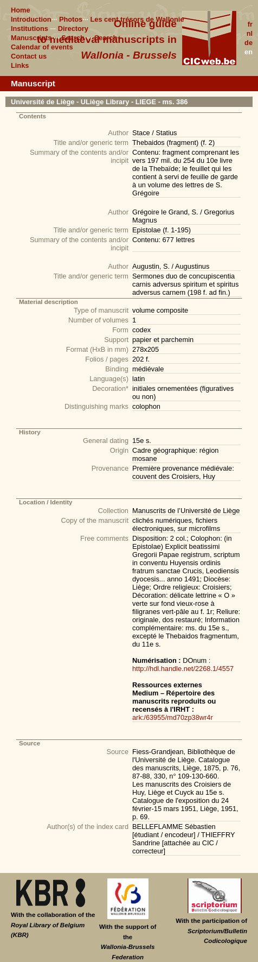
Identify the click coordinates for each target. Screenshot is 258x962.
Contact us (29, 56)
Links (20, 65)
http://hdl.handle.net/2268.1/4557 (183, 668)
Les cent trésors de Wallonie (137, 19)
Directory (73, 28)
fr (250, 24)
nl (250, 33)
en (248, 52)
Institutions (29, 28)
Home (20, 10)
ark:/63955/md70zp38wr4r (172, 717)
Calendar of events (42, 47)
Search (73, 38)
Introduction (31, 19)
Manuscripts (31, 38)
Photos (70, 19)
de (248, 43)
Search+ (107, 38)
